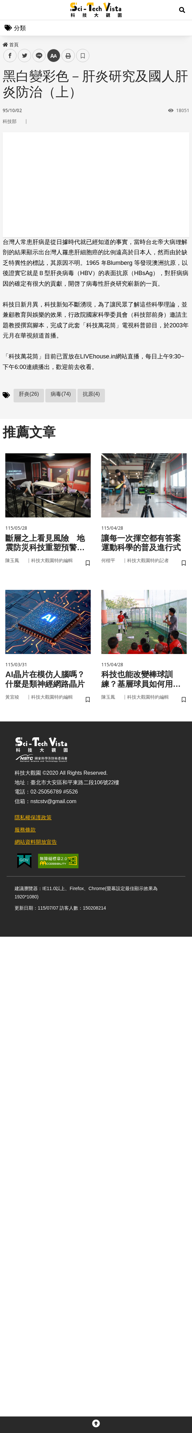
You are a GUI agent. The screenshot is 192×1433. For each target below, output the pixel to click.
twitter (24, 56)
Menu (10, 10)
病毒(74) (61, 394)
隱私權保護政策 (33, 817)
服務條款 (25, 830)
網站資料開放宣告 (36, 842)
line (37, 56)
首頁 (11, 44)
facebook (10, 56)
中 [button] (53, 56)
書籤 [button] (82, 55)
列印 (68, 55)
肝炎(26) (29, 394)
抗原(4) (91, 394)
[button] (182, 10)
